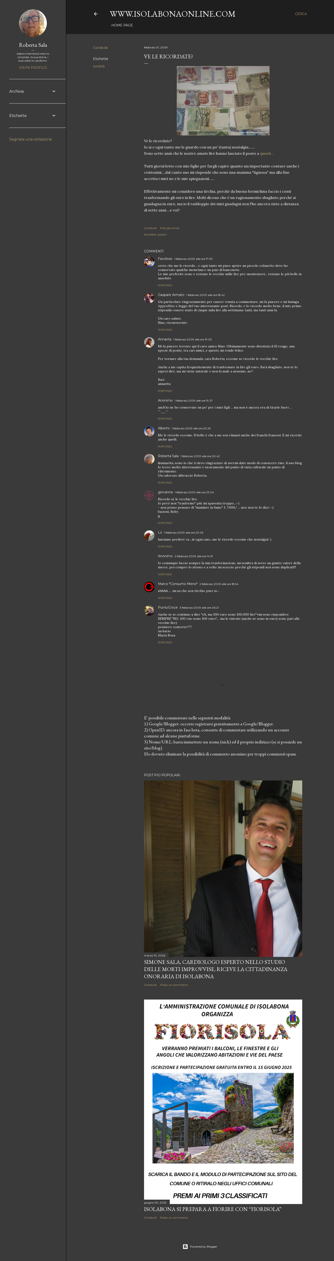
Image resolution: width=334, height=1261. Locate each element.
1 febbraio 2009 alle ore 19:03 (192, 339)
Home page (122, 25)
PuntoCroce (168, 607)
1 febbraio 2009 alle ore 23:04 (194, 492)
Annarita (164, 339)
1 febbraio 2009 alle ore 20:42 (200, 456)
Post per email (169, 228)
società (99, 66)
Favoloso (165, 259)
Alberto (164, 428)
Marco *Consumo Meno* (178, 584)
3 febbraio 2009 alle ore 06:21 (199, 607)
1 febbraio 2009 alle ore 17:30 (193, 259)
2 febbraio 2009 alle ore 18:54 (218, 584)
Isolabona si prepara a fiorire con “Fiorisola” (212, 1209)
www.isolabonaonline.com (173, 13)
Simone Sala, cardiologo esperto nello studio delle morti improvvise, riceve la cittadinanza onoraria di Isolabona (215, 969)
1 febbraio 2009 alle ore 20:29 (191, 428)
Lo (160, 532)
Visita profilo (33, 68)
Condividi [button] (100, 48)
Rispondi (165, 285)
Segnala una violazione (30, 139)
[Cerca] (301, 13)
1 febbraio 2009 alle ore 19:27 (194, 400)
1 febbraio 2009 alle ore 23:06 (183, 532)
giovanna (165, 492)
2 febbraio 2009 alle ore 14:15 (194, 556)
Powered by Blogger (200, 1246)
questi (265, 153)
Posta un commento (174, 985)
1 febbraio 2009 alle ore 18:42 (205, 295)
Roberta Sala (168, 456)
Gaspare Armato (171, 295)
